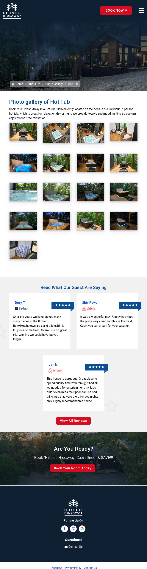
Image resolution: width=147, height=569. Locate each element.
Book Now (116, 10)
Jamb (53, 364)
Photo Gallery (54, 84)
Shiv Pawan (90, 303)
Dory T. (20, 303)
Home (17, 84)
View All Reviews (73, 421)
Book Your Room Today (72, 468)
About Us (34, 84)
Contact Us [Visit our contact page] (75, 546)
